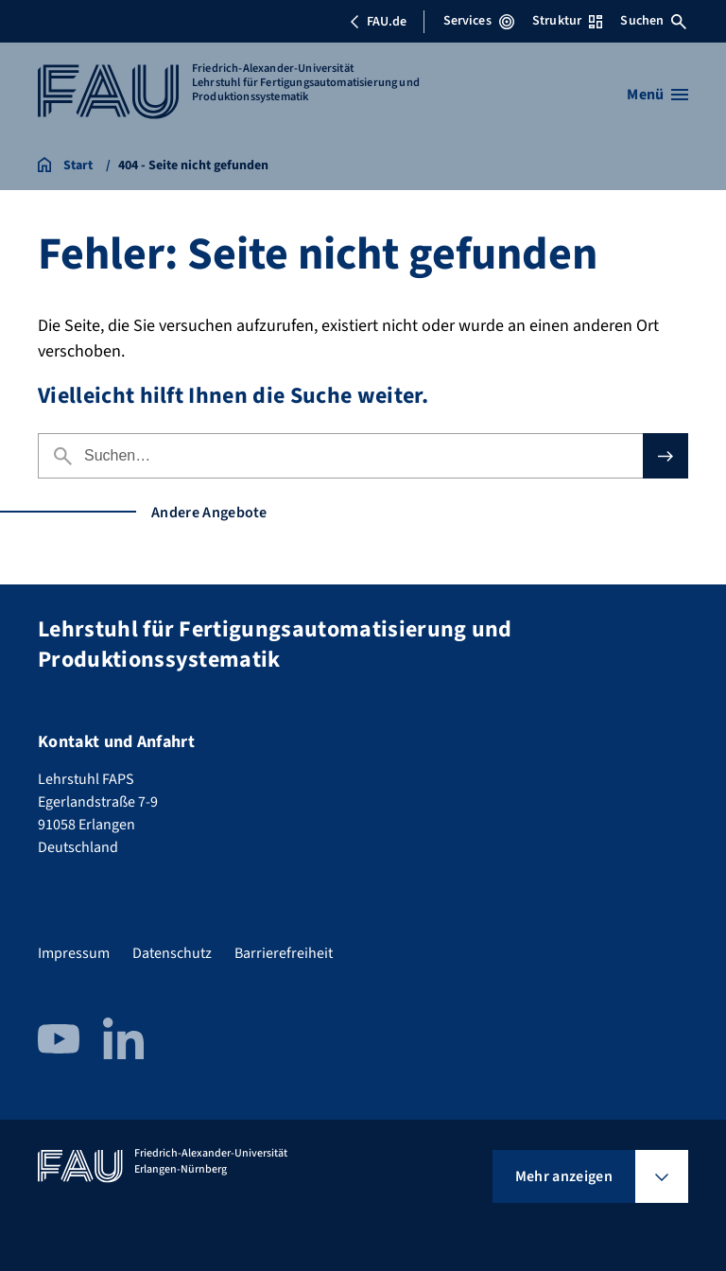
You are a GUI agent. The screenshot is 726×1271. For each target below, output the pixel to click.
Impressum (74, 953)
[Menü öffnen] (657, 94)
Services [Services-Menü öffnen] (478, 20)
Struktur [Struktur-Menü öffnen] (567, 20)
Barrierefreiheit (283, 953)
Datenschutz (172, 953)
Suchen (653, 20)
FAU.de (378, 21)
